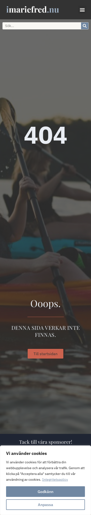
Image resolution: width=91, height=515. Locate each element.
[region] (45, 480)
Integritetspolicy (55, 479)
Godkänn (45, 491)
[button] (82, 10)
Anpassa (45, 504)
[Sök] (84, 25)
